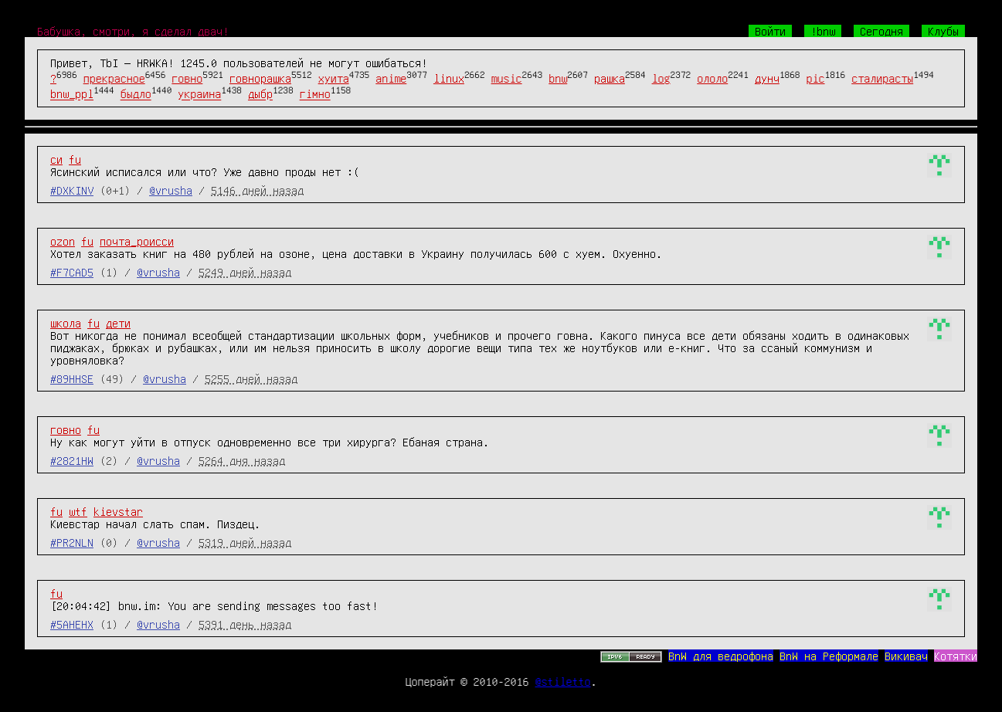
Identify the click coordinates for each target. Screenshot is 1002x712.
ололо (712, 78)
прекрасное (114, 78)
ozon (62, 241)
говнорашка (260, 78)
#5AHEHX (71, 624)
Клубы (943, 31)
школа (65, 323)
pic (816, 78)
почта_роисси (137, 241)
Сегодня (881, 31)
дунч (767, 78)
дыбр (260, 94)
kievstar (118, 511)
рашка (609, 78)
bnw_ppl (71, 94)
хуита (333, 78)
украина (199, 94)
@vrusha (170, 190)
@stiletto (563, 681)
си (56, 159)
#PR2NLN (71, 542)
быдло (136, 94)
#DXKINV (71, 190)
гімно (315, 94)
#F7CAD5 (71, 272)
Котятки (955, 655)
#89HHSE (71, 378)
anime (390, 78)
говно (187, 78)
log (661, 78)
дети (118, 323)
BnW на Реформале (829, 655)
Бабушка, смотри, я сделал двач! (133, 31)
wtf (78, 511)
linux (448, 78)
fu (75, 159)
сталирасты (882, 78)
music (506, 78)
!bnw (822, 31)
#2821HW (71, 460)
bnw (558, 78)
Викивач (906, 655)
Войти (770, 31)
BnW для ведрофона (720, 655)
